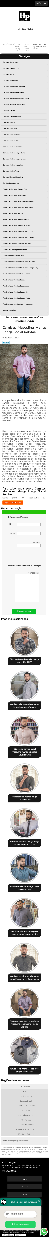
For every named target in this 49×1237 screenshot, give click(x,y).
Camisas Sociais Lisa (10, 141)
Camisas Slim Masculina (12, 117)
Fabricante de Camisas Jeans (14, 256)
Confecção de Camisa (11, 183)
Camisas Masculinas (10, 80)
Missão (24, 1194)
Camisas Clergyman (11, 62)
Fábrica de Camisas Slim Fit (13, 213)
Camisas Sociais (9, 123)
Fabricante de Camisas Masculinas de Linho (19, 262)
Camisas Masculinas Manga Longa (16, 98)
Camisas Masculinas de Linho (14, 86)
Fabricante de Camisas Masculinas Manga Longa (21, 268)
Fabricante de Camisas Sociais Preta (16, 298)
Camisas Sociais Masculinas (13, 165)
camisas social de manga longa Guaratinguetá (24, 888)
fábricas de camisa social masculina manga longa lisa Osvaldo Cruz (24, 752)
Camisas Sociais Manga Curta (14, 153)
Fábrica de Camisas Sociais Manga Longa (18, 238)
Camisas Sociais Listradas (12, 147)
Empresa (24, 1187)
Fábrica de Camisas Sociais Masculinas (17, 244)
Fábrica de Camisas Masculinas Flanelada (18, 201)
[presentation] (25, 556)
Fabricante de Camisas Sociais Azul (16, 286)
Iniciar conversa (20, 1224)
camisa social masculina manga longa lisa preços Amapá (24, 705)
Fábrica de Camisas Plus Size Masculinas (18, 207)
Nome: (25, 524)
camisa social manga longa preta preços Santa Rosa (24, 1070)
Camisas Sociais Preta (11, 171)
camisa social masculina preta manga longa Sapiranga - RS (24, 933)
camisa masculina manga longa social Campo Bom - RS (24, 843)
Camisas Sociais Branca (12, 135)
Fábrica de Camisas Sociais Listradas (16, 225)
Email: (25, 533)
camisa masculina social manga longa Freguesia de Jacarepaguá (24, 977)
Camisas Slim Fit (9, 110)
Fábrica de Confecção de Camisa (15, 250)
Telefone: (29, 544)
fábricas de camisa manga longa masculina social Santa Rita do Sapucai (24, 1024)
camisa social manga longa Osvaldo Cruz (24, 798)
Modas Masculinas (10, 310)
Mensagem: (27, 587)
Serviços (24, 56)
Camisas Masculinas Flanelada (14, 92)
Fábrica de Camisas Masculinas (14, 195)
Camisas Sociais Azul (11, 129)
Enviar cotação (24, 611)
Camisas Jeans (8, 74)
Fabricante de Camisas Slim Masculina (17, 274)
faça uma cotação (12, 502)
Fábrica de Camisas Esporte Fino (15, 189)
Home (24, 1179)
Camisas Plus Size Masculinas (14, 104)
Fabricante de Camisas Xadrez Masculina (18, 304)
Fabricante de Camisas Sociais (14, 280)
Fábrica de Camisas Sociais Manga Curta (18, 231)
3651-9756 (27, 28)
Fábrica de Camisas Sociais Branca (16, 219)
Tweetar (6, 342)
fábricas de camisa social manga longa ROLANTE (24, 660)
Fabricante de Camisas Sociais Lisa (16, 292)
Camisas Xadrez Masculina (13, 177)
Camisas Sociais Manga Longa (14, 159)
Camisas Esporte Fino (11, 68)
